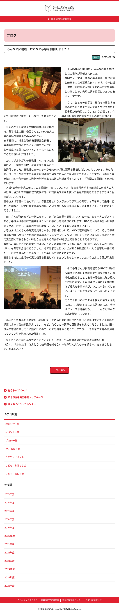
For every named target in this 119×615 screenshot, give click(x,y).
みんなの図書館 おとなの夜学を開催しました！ (38, 49)
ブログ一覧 (11, 440)
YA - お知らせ (12, 448)
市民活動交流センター (72, 600)
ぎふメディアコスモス (27, 600)
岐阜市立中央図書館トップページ (25, 397)
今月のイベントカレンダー (22, 404)
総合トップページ (17, 390)
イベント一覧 (12, 432)
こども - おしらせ (14, 473)
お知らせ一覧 (12, 423)
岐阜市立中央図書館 (59, 19)
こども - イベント (14, 457)
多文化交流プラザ (94, 600)
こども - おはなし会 (15, 465)
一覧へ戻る (59, 370)
